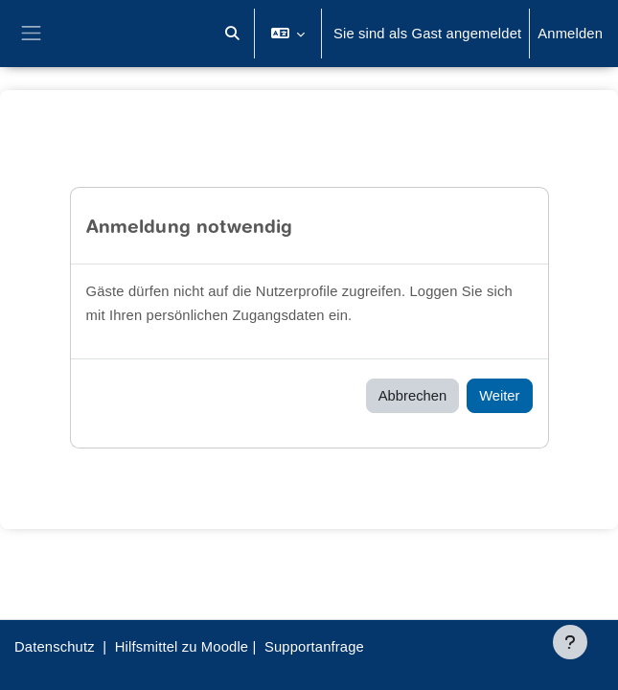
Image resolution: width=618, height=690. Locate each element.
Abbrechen (412, 395)
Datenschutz (54, 647)
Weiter (499, 395)
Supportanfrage (314, 647)
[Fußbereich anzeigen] (570, 642)
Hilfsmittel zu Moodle (181, 647)
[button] (232, 33)
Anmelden (570, 33)
